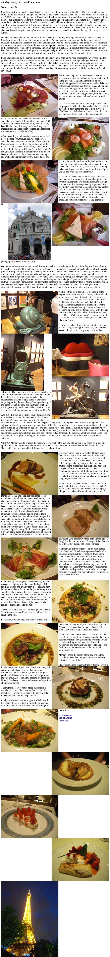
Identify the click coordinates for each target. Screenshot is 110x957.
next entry (63, 720)
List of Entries (65, 718)
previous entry (65, 715)
